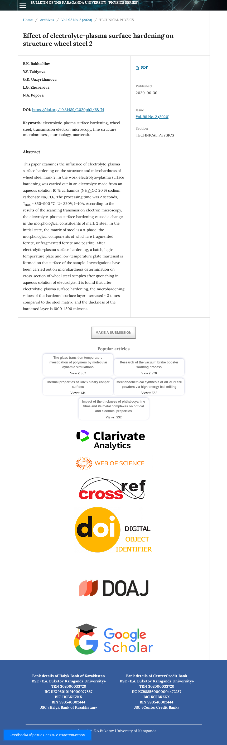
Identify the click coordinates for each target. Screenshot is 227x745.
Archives (47, 20)
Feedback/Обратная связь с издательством (47, 735)
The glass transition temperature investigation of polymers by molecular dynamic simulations (78, 362)
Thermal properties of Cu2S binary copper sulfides (77, 384)
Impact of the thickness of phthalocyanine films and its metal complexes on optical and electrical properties (113, 406)
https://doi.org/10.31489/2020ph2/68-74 (68, 109)
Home (28, 20)
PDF (144, 67)
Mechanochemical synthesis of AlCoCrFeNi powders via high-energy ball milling (149, 384)
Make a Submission (113, 333)
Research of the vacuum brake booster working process (149, 365)
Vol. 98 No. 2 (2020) (76, 20)
